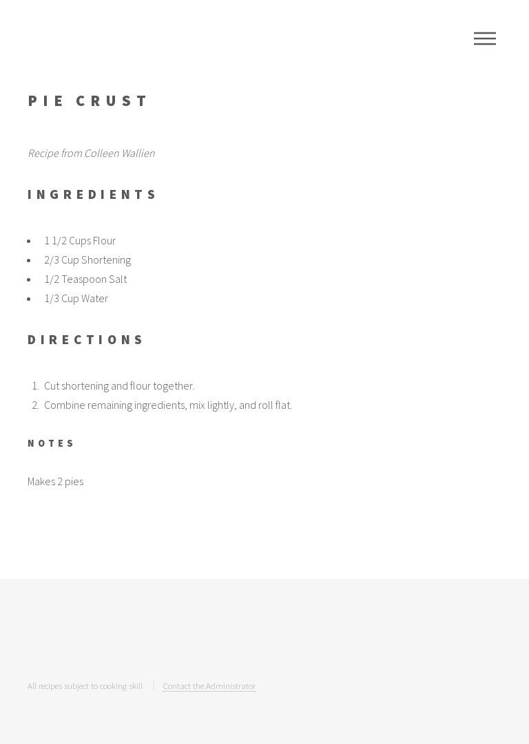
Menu (485, 38)
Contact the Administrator (209, 685)
